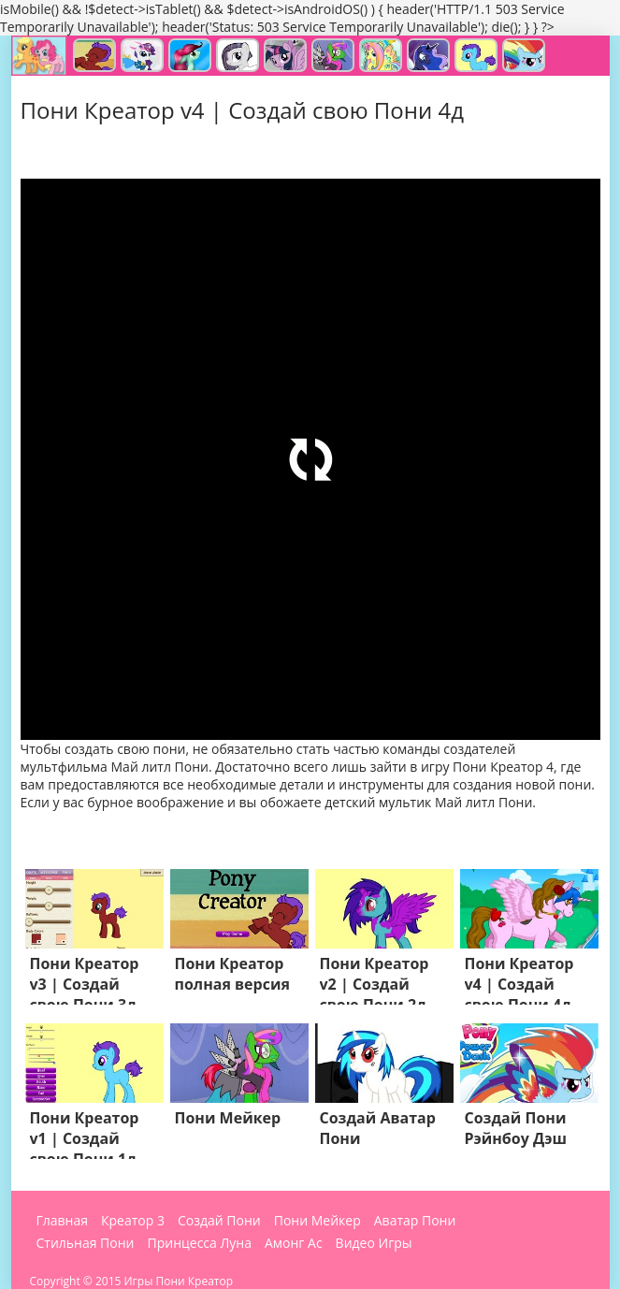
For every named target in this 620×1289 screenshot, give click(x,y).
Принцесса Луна (199, 1243)
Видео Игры (374, 1243)
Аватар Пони (415, 1220)
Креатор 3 (133, 1220)
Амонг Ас (294, 1243)
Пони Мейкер (317, 1220)
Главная (62, 1220)
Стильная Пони (85, 1243)
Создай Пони (219, 1220)
